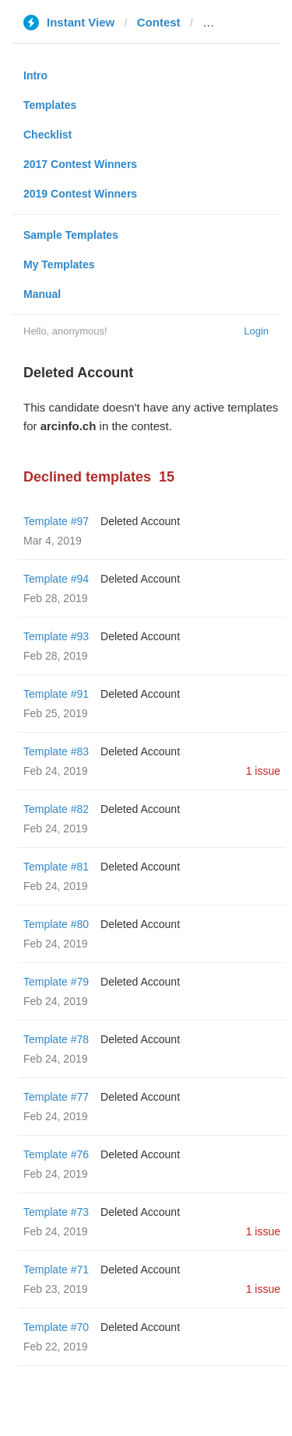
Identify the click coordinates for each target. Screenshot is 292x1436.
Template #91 (56, 694)
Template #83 (56, 751)
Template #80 (56, 924)
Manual (42, 294)
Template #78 (56, 1039)
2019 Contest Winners (80, 193)
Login (256, 331)
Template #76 (56, 1154)
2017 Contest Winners (80, 164)
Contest (159, 22)
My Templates (59, 264)
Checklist (47, 134)
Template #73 (56, 1212)
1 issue (263, 771)
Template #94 (56, 579)
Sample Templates (70, 235)
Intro (35, 75)
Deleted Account (140, 521)
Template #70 (56, 1327)
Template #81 (56, 866)
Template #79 (56, 981)
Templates (49, 105)
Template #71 (56, 1269)
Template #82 (56, 809)
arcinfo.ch (230, 22)
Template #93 (56, 636)
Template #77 (56, 1097)
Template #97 (56, 521)
